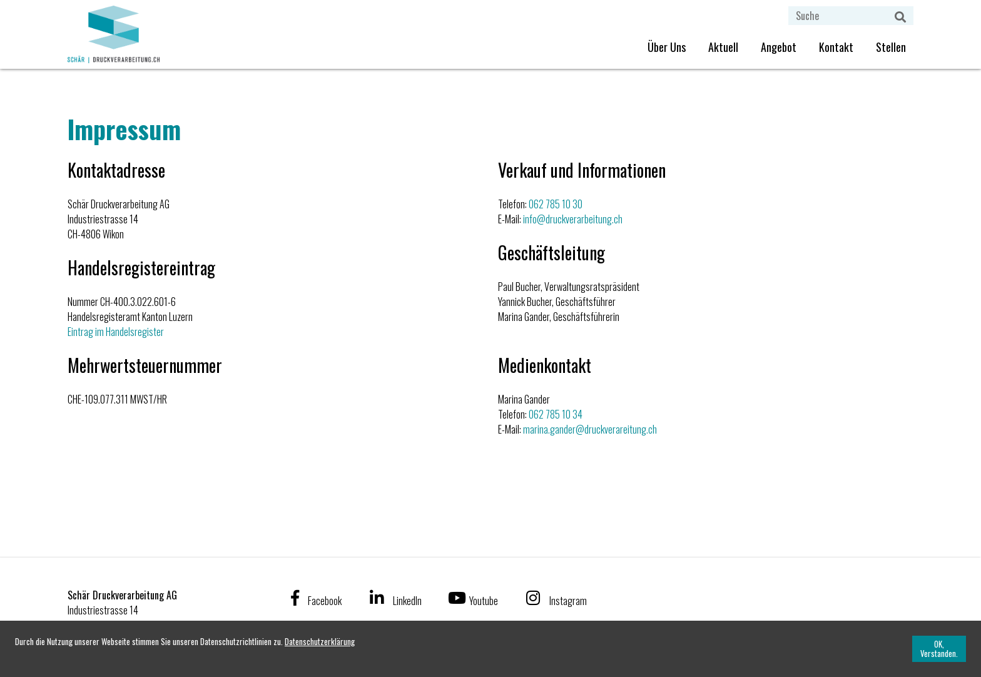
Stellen (891, 47)
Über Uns (667, 47)
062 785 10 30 (555, 203)
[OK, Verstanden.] (939, 649)
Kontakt (836, 47)
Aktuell (723, 47)
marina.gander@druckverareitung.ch (590, 429)
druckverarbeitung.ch (584, 219)
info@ (534, 219)
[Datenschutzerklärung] (320, 641)
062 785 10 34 (555, 414)
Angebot (778, 47)
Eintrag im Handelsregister (116, 331)
